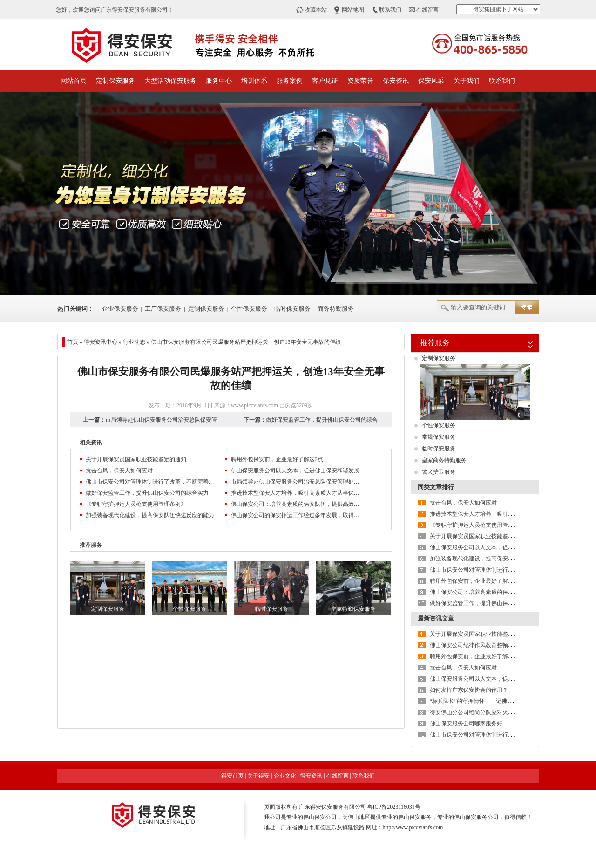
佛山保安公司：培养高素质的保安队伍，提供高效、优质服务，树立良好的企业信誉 (296, 504)
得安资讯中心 (100, 342)
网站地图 (353, 10)
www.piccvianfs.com (254, 405)
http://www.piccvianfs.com (413, 827)
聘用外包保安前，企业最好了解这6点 (277, 459)
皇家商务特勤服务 (444, 460)
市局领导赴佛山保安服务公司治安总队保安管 (161, 419)
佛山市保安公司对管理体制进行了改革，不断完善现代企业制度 (151, 481)
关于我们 (467, 80)
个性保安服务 (249, 308)
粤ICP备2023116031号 (393, 807)
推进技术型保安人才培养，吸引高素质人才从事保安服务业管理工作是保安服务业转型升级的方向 (296, 493)
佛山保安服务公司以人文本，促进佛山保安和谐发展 (295, 470)
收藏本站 (316, 10)
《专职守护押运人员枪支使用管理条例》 (136, 504)
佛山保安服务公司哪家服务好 (466, 723)
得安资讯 (311, 775)
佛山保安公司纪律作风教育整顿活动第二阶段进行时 (494, 645)
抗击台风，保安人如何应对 (119, 470)
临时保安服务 (292, 308)
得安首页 (232, 775)
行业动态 (134, 342)
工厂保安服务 (163, 308)
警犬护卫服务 (438, 472)
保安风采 (431, 80)
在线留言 (427, 10)
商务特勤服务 (336, 308)
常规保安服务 (438, 437)
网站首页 (74, 80)
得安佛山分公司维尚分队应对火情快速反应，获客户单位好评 (505, 712)
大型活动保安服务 (170, 80)
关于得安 (258, 775)
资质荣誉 (360, 80)
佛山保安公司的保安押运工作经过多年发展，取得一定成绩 (296, 515)
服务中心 (219, 80)
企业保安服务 (120, 308)
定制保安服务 (115, 80)
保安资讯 (396, 80)
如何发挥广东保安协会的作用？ (469, 690)
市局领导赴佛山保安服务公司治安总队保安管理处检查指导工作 (296, 481)
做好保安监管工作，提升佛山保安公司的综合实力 (147, 493)
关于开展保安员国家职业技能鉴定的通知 (136, 459)
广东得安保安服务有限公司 (332, 807)
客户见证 (325, 80)
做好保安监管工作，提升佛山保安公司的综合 (322, 419)
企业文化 (285, 775)
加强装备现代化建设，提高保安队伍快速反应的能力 (150, 515)
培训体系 (254, 80)
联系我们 (390, 10)
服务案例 (290, 80)
